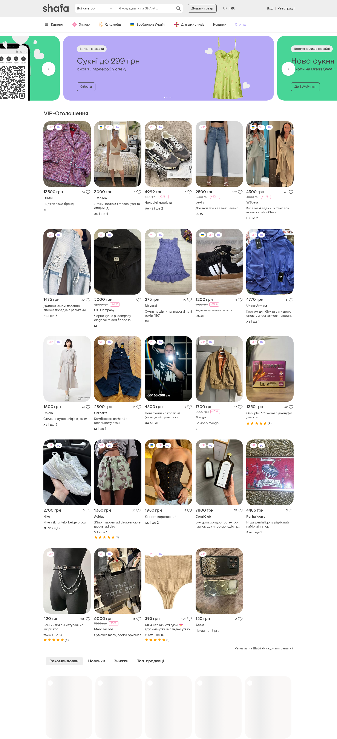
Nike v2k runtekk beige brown (65, 522)
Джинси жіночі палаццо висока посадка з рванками (64, 308)
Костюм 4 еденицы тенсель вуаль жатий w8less (267, 210)
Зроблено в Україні (147, 24)
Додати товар (202, 8)
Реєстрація (286, 8)
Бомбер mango (207, 423)
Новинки (219, 25)
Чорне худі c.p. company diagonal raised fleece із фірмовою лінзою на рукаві (114, 318)
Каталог (54, 25)
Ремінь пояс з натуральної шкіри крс (63, 627)
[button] (48, 69)
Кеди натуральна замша (214, 310)
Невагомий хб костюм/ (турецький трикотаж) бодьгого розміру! (162, 415)
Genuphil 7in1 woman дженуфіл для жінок (269, 415)
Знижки (81, 24)
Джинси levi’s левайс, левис (217, 208)
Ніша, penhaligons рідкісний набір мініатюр (267, 524)
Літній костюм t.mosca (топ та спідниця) (117, 206)
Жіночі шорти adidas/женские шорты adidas (117, 524)
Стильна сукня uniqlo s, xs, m (65, 419)
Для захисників (189, 24)
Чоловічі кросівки (158, 203)
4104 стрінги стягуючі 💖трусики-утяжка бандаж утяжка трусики (168, 627)
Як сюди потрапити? (277, 648)
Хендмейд (110, 24)
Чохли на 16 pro (207, 631)
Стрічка (241, 25)
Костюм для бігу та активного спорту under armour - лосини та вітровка (269, 314)
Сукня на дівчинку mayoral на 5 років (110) (168, 314)
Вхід (270, 8)
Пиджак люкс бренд (58, 204)
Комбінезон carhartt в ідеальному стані (110, 421)
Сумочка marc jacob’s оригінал (117, 635)
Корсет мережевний (160, 517)
